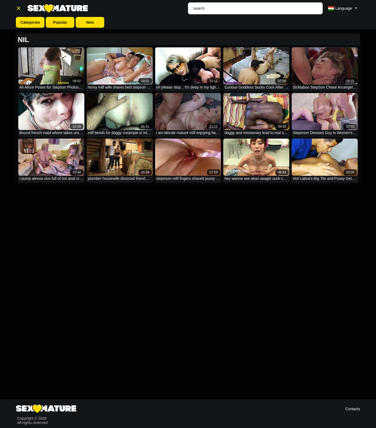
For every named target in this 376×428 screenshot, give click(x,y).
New (90, 22)
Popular (60, 22)
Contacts (352, 409)
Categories (30, 22)
